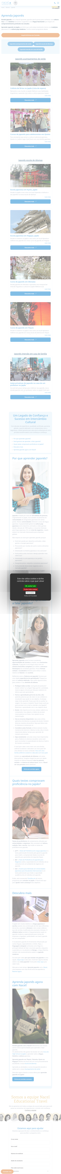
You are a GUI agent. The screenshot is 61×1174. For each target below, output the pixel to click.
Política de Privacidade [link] (30, 596)
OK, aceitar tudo (30, 586)
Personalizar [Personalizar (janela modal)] (31, 593)
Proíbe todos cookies (30, 589)
